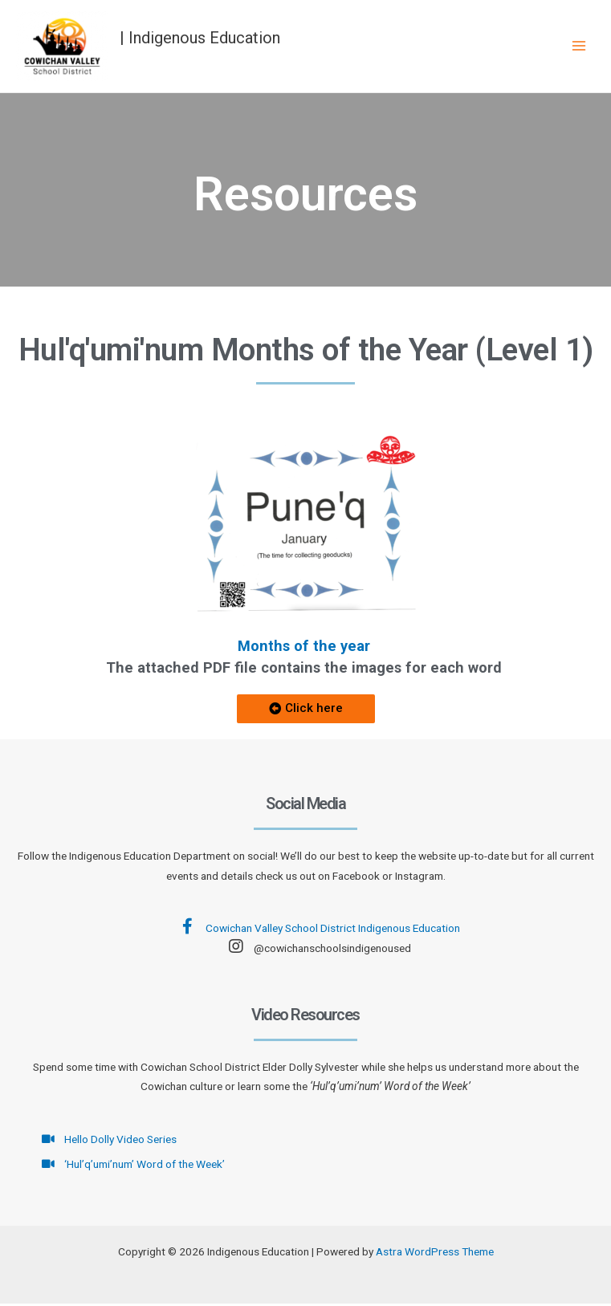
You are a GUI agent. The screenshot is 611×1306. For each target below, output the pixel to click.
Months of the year (304, 648)
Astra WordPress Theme (435, 1254)
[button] (306, 712)
